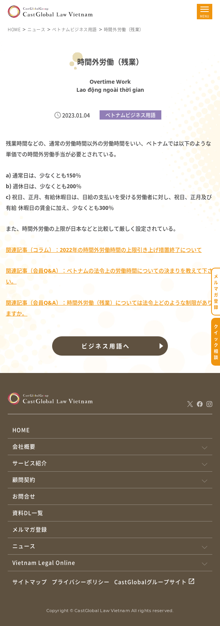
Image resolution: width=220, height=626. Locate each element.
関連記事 (16, 302)
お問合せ (24, 496)
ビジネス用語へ (105, 346)
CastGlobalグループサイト (150, 582)
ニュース (36, 29)
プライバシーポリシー (81, 582)
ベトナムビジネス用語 (74, 29)
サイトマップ (29, 582)
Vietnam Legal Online (43, 562)
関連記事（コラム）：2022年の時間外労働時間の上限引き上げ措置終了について (104, 249)
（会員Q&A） (44, 302)
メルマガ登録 (29, 529)
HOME (14, 29)
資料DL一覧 (27, 512)
